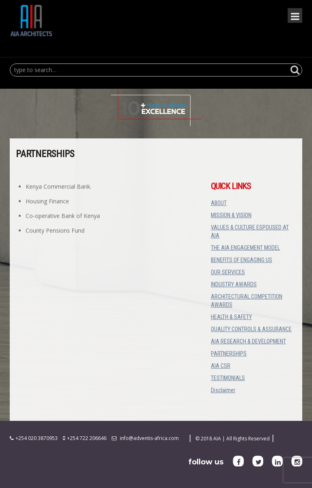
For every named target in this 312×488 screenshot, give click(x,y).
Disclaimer (223, 391)
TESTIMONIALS (228, 379)
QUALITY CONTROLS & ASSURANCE (251, 330)
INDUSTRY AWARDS (234, 285)
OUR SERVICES (228, 273)
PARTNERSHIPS (229, 354)
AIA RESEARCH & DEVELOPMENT (248, 342)
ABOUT (219, 204)
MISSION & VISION (231, 216)
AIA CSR (220, 366)
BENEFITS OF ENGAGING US (241, 261)
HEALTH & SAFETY (231, 318)
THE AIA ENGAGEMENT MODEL (245, 248)
